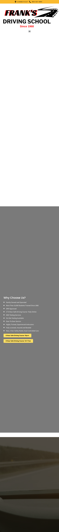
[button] (29, 31)
